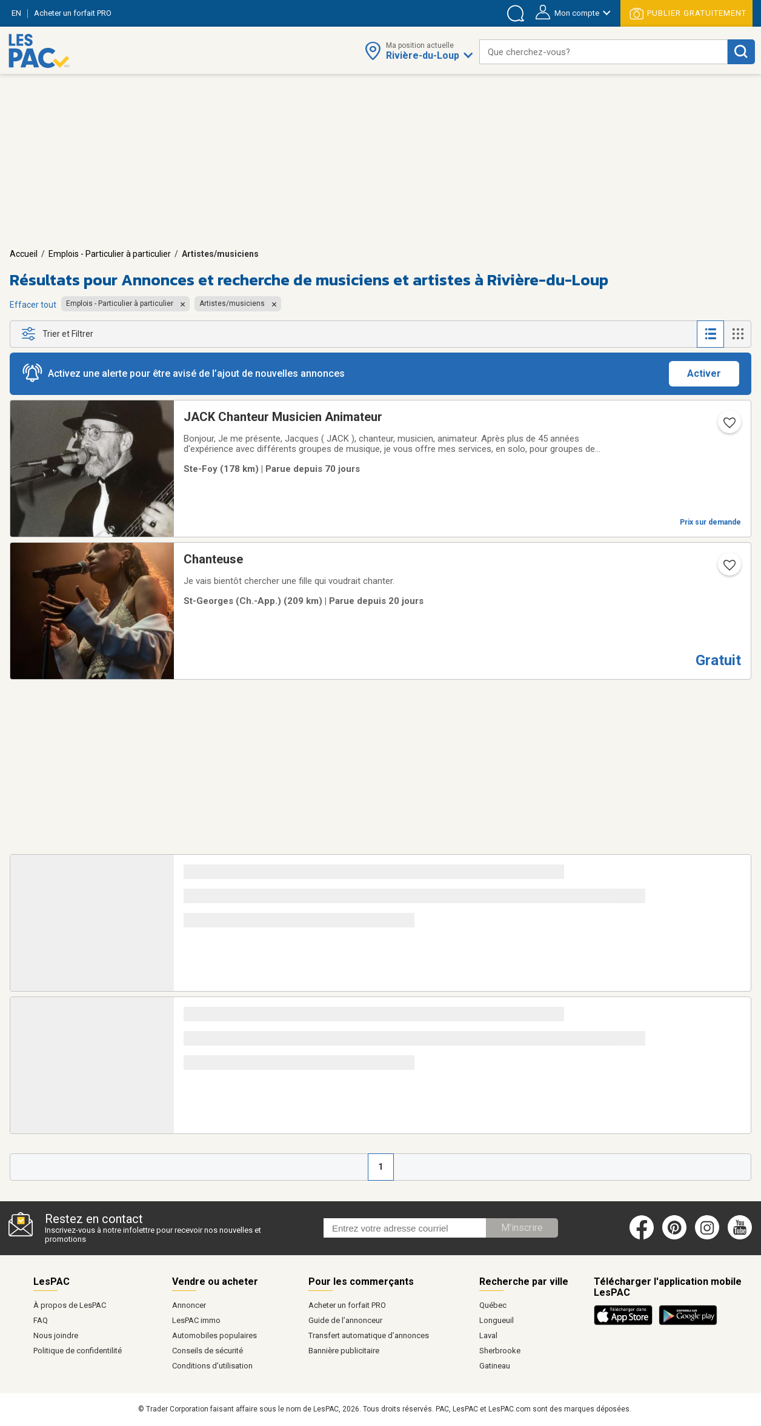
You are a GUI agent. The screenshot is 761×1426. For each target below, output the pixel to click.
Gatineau (494, 1365)
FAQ (40, 1320)
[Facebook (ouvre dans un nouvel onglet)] (641, 1237)
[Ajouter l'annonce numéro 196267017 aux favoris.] (728, 568)
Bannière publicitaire (343, 1350)
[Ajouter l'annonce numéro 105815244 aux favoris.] (728, 426)
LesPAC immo (196, 1320)
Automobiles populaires (214, 1335)
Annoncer (189, 1305)
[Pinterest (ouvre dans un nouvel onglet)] (674, 1237)
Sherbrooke (499, 1350)
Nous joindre (55, 1335)
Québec (493, 1305)
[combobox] (603, 51)
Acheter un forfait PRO (347, 1305)
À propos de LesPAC (69, 1305)
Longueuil (496, 1320)
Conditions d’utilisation (212, 1365)
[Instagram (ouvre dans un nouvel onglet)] (707, 1237)
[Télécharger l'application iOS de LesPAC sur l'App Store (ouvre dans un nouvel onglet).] (626, 1323)
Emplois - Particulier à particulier (109, 254)
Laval (488, 1335)
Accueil (24, 254)
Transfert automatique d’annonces (368, 1335)
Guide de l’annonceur (345, 1320)
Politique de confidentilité (77, 1350)
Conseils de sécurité (207, 1350)
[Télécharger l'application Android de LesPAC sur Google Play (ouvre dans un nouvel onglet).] (688, 1323)
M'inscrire (522, 1227)
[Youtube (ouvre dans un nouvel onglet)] (741, 1237)
